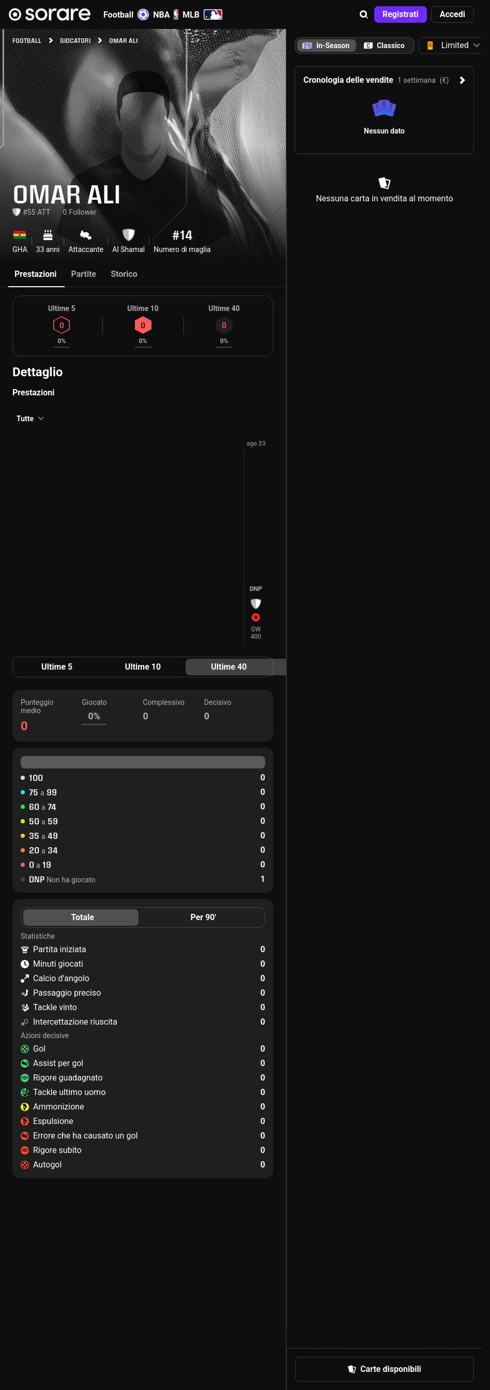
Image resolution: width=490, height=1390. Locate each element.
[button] (364, 14)
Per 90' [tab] (203, 917)
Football (126, 14)
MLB (202, 14)
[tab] (384, 45)
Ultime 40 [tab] (229, 667)
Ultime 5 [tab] (56, 667)
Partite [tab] (83, 274)
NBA (165, 14)
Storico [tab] (124, 274)
